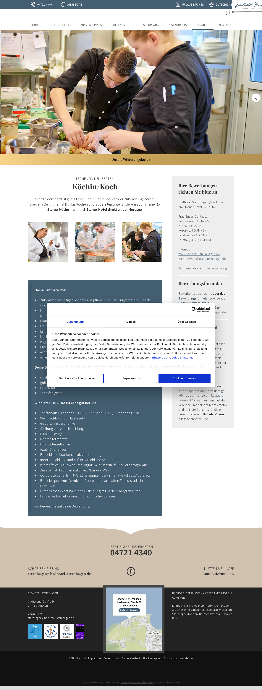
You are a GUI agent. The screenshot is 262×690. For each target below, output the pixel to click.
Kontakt (224, 25)
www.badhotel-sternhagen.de (199, 254)
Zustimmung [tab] (75, 321)
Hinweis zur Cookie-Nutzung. (172, 357)
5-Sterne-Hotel (59, 25)
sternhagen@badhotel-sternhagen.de (59, 573)
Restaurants (177, 25)
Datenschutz (111, 658)
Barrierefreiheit (131, 658)
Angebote (74, 4)
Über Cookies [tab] (187, 321)
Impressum (95, 658)
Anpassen (131, 378)
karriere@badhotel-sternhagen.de (202, 258)
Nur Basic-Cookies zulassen (77, 378)
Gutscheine (224, 4)
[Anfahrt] (134, 619)
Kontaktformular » (218, 573)
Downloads (170, 658)
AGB (71, 658)
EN (232, 12)
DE (226, 12)
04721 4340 (131, 552)
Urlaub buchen (193, 4)
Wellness (119, 25)
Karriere (202, 25)
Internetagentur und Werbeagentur (137, 682)
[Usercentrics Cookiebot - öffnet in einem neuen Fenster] (194, 309)
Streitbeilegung (151, 658)
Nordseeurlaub (147, 25)
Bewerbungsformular (193, 298)
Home (35, 25)
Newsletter (186, 658)
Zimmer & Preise (91, 25)
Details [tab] (131, 321)
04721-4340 (44, 4)
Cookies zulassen (184, 378)
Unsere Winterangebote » (131, 159)
